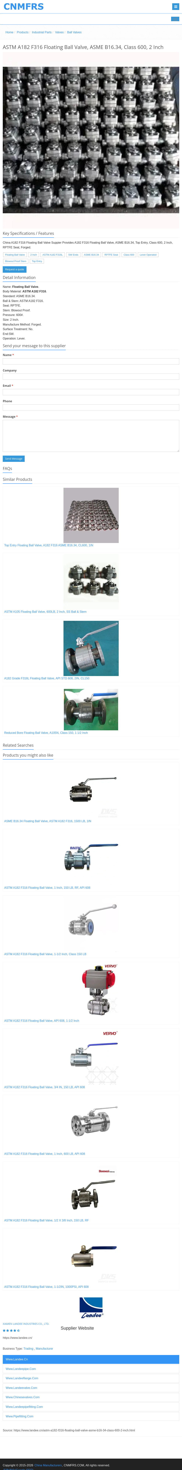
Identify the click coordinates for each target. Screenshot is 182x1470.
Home (9, 32)
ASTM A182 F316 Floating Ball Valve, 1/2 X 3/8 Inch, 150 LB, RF (46, 1220)
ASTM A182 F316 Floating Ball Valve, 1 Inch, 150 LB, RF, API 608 (47, 887)
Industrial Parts (42, 32)
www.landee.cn (17, 1359)
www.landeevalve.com (21, 1387)
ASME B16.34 (91, 254)
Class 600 (129, 254)
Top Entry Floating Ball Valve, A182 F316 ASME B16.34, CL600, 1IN (48, 545)
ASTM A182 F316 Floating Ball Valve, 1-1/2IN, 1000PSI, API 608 (46, 1286)
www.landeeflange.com (22, 1378)
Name (8, 355)
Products (23, 32)
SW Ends (73, 254)
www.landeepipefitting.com (24, 1406)
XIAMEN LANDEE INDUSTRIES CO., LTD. (26, 1324)
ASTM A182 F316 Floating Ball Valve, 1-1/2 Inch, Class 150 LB (45, 954)
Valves (59, 32)
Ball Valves (74, 32)
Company (10, 370)
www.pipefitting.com (19, 1416)
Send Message (13, 458)
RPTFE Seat (111, 254)
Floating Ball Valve (15, 254)
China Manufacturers (48, 1465)
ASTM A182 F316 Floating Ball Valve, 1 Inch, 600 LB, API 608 (44, 1153)
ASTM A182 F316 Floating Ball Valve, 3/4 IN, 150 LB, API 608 (44, 1087)
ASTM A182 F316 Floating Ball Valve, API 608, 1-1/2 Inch (41, 1020)
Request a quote (14, 269)
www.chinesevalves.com (23, 1397)
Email (8, 386)
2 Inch (33, 254)
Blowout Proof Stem (15, 261)
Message (10, 417)
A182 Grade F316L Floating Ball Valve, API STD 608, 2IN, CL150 (46, 678)
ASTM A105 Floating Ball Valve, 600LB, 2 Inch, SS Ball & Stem (45, 611)
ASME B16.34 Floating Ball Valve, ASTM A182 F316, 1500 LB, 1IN (47, 821)
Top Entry (37, 261)
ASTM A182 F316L (53, 254)
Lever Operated (148, 254)
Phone (7, 401)
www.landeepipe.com (21, 1368)
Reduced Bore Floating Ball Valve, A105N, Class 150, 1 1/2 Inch (46, 732)
